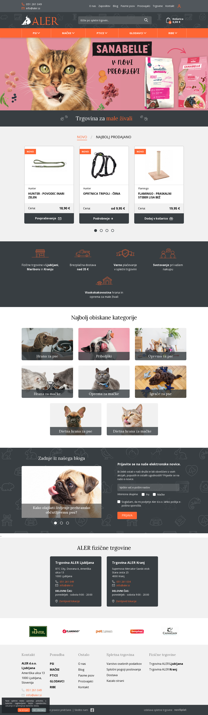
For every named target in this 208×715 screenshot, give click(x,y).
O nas (92, 6)
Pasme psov (128, 6)
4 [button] (112, 230)
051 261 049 (32, 4)
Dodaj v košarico (159, 218)
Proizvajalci (143, 6)
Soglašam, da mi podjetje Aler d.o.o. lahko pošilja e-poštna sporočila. (151, 503)
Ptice (100, 33)
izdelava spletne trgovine (158, 710)
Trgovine (158, 6)
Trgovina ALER (166, 664)
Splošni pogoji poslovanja (124, 669)
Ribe (171, 33)
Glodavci (136, 33)
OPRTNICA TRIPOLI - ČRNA (101, 194)
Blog (115, 6)
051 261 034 (121, 581)
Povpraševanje (49, 218)
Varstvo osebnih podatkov (124, 664)
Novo (82, 137)
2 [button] (101, 230)
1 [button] (95, 230)
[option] (104, 74)
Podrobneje (104, 218)
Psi (35, 33)
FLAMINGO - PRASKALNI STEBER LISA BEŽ (154, 195)
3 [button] (107, 230)
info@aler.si (31, 8)
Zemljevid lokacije (67, 601)
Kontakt (169, 6)
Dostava (112, 675)
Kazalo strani (115, 681)
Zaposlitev (104, 6)
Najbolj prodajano (113, 137)
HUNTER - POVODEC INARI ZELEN (46, 195)
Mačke (66, 33)
